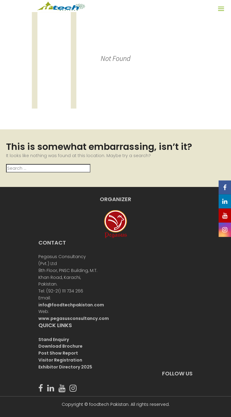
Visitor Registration (60, 360)
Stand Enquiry (53, 339)
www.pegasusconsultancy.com (73, 318)
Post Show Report (58, 353)
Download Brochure (60, 346)
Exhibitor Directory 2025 (65, 367)
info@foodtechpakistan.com (71, 305)
